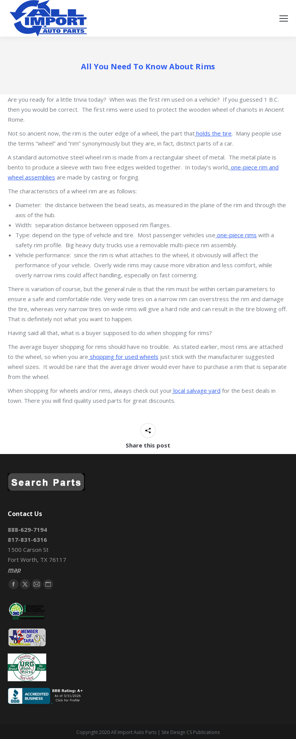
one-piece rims (236, 235)
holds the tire (213, 133)
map (14, 569)
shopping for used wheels (123, 356)
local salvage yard (196, 390)
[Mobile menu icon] (283, 18)
